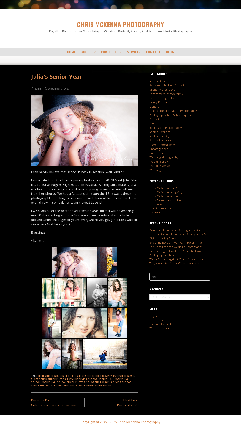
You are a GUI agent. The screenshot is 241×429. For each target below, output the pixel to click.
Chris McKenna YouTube (164, 197)
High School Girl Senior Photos (58, 376)
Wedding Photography (163, 155)
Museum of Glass (123, 376)
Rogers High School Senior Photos (63, 382)
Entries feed (157, 315)
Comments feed (159, 319)
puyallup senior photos (82, 379)
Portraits (155, 118)
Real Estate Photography (165, 126)
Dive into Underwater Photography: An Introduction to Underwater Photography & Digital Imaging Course (177, 230)
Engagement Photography (165, 93)
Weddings (155, 167)
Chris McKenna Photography (120, 27)
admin (38, 88)
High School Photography (95, 376)
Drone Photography (162, 89)
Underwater (156, 151)
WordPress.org (158, 323)
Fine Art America (159, 205)
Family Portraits (159, 102)
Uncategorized (158, 147)
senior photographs (99, 382)
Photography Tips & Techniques (169, 114)
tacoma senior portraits (69, 385)
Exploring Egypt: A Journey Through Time (175, 238)
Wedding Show (158, 159)
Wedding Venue (159, 163)
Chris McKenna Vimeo (163, 193)
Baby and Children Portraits (167, 85)
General (154, 106)
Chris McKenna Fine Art (164, 185)
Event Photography (161, 97)
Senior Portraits (41, 385)
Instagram (155, 209)
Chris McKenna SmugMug (165, 189)
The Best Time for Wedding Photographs (175, 243)
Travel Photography (161, 143)
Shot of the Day (159, 134)
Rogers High (106, 379)
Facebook (155, 201)
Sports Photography (162, 138)
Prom (152, 122)
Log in (153, 311)
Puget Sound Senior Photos (48, 379)
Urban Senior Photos (99, 385)
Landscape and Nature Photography (172, 110)
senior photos (122, 382)
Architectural (157, 81)
